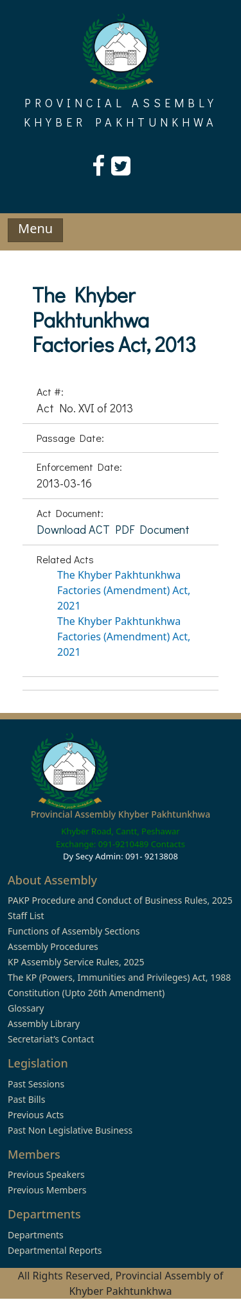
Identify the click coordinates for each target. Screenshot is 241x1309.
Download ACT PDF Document (113, 529)
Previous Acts (36, 1115)
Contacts (168, 844)
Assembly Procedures (53, 946)
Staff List (26, 915)
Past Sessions (36, 1084)
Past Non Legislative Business (70, 1130)
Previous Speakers (46, 1174)
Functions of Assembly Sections (74, 931)
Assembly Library (44, 1023)
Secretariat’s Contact (51, 1039)
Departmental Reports (55, 1250)
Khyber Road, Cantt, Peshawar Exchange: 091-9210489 (118, 837)
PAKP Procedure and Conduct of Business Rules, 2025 (120, 900)
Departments (36, 1235)
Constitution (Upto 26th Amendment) (86, 993)
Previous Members (47, 1190)
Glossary (26, 1008)
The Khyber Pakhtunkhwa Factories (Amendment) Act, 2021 (123, 590)
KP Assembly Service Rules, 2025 (76, 962)
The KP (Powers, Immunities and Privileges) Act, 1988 (119, 977)
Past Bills (26, 1099)
